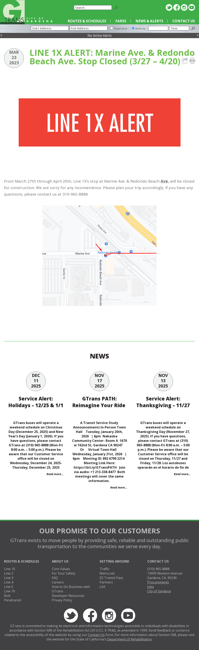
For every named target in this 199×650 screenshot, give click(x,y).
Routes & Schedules (87, 21)
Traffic (104, 569)
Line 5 (8, 586)
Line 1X (9, 569)
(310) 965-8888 (158, 569)
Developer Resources (68, 595)
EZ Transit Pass (111, 578)
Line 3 (8, 578)
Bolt (7, 595)
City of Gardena (159, 591)
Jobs (150, 586)
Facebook (176, 7)
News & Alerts (149, 21)
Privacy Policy (62, 600)
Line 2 (8, 573)
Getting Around (114, 561)
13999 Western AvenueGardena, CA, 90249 (164, 575)
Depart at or (120, 28)
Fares (120, 21)
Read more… (55, 474)
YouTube (191, 7)
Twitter (169, 7)
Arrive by (140, 28)
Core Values (61, 569)
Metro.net (107, 573)
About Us (60, 561)
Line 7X (9, 591)
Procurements (158, 582)
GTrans (12, 12)
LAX (102, 586)
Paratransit (12, 600)
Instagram (184, 7)
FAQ (55, 578)
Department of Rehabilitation (129, 639)
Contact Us (183, 21)
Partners (106, 582)
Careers (58, 582)
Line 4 (8, 582)
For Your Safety (63, 573)
